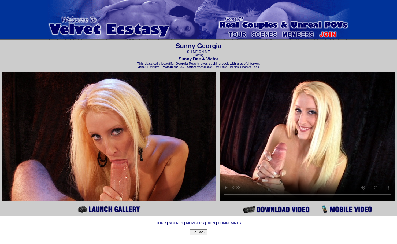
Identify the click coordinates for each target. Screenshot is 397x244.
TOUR (161, 223)
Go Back (198, 232)
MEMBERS (195, 223)
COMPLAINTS (229, 223)
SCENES (176, 223)
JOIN (211, 223)
